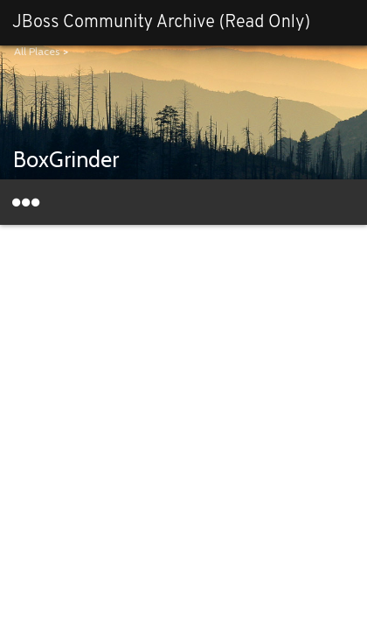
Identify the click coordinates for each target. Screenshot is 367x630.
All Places (36, 51)
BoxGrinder (66, 159)
